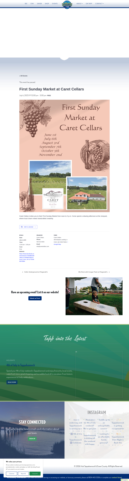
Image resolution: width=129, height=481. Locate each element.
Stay (32, 3)
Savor (39, 3)
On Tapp (89, 3)
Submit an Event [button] (35, 298)
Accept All (35, 473)
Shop (47, 3)
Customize (11, 473)
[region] (23, 468)
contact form (116, 477)
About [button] (79, 3)
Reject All (23, 473)
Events (55, 3)
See (26, 3)
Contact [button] (98, 3)
